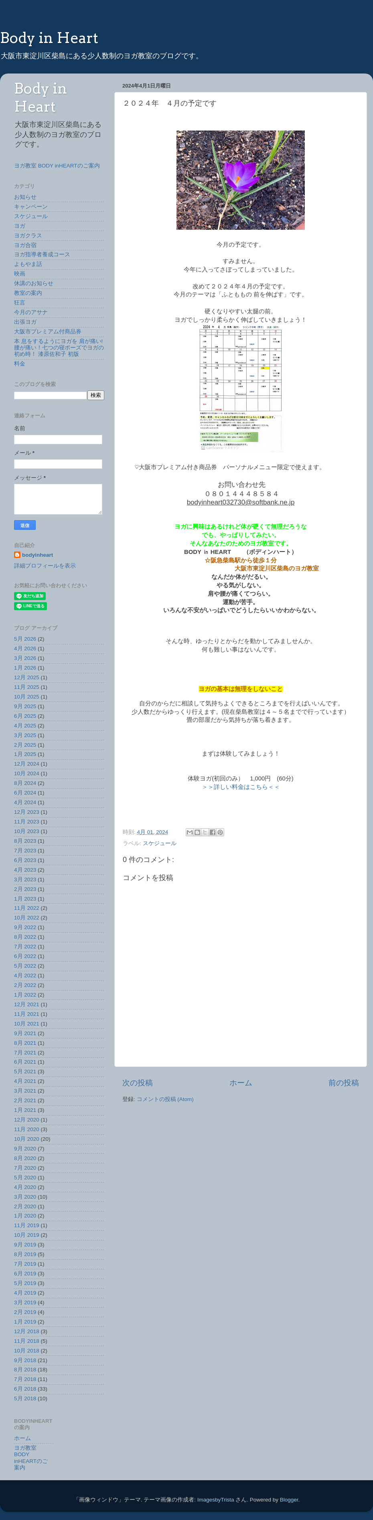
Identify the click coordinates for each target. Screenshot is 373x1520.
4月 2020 (25, 1187)
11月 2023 (26, 822)
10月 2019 (26, 1235)
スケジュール (159, 843)
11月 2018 (26, 1341)
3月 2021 (25, 1091)
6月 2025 (25, 716)
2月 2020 (25, 1206)
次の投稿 (137, 1083)
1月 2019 (25, 1322)
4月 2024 (25, 802)
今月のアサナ (31, 312)
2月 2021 (25, 1100)
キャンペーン (31, 207)
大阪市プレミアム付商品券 (47, 332)
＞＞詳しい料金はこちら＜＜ (241, 787)
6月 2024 (25, 793)
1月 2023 (25, 899)
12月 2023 (26, 812)
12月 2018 (26, 1331)
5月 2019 (25, 1283)
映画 (19, 274)
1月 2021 (25, 1110)
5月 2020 (25, 1178)
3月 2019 (25, 1302)
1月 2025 (25, 754)
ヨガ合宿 (25, 245)
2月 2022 (25, 985)
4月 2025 (25, 726)
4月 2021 (25, 1081)
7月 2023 (25, 851)
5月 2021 (25, 1071)
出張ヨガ (25, 322)
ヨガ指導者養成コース (42, 254)
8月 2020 (25, 1158)
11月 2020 (26, 1129)
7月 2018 (25, 1379)
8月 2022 (25, 937)
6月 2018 (25, 1389)
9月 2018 (25, 1360)
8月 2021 (25, 1043)
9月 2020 (25, 1149)
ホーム (240, 1083)
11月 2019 (26, 1225)
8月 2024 (25, 783)
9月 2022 (25, 927)
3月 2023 (25, 879)
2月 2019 (25, 1312)
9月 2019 (25, 1245)
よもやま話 (28, 264)
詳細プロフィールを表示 (45, 566)
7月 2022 (25, 947)
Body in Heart (49, 38)
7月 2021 (25, 1053)
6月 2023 (25, 860)
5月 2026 (25, 639)
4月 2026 (25, 649)
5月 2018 (25, 1398)
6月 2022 (25, 956)
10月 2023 (26, 831)
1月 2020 (25, 1216)
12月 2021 (26, 1004)
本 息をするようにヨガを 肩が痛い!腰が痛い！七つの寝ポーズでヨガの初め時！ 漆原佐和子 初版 (59, 347)
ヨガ (19, 226)
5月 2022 (25, 966)
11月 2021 (26, 1014)
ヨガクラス (28, 236)
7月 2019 (25, 1264)
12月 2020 (26, 1120)
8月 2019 (25, 1254)
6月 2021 (25, 1062)
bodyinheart (37, 555)
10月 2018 (26, 1351)
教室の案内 (28, 293)
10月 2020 (26, 1139)
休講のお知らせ (33, 283)
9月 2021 (25, 1033)
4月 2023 (25, 870)
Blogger (289, 1500)
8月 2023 (25, 841)
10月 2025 (26, 697)
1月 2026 (25, 668)
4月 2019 (25, 1293)
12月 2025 (26, 677)
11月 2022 (26, 908)
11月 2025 (26, 687)
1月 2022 (25, 995)
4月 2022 (25, 975)
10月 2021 (26, 1024)
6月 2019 (25, 1274)
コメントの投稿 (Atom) (165, 1099)
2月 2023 (25, 889)
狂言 (19, 303)
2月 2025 (25, 745)
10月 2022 (26, 918)
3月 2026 (25, 658)
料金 (19, 364)
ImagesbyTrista (215, 1500)
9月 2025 (25, 706)
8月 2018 (25, 1370)
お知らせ (25, 197)
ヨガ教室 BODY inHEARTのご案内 (57, 166)
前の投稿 (343, 1083)
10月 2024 (26, 773)
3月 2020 (25, 1197)
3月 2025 (25, 735)
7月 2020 (25, 1168)
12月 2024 (26, 764)
